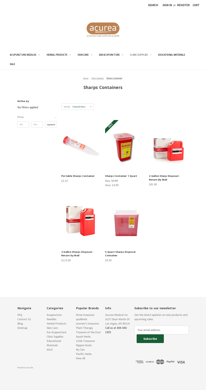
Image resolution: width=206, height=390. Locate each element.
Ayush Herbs (83, 336)
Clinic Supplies (140, 54)
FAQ (19, 315)
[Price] (37, 117)
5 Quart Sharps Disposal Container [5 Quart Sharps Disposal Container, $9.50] (120, 253)
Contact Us (24, 319)
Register (183, 5)
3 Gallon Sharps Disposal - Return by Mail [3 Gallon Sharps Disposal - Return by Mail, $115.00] (77, 253)
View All (80, 358)
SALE (12, 64)
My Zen (80, 349)
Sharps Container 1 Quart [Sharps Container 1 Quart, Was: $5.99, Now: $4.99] (121, 175)
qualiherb (81, 319)
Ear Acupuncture (111, 54)
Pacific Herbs (84, 354)
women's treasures (87, 323)
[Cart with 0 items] (196, 5)
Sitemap (22, 328)
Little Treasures (85, 341)
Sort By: (67, 106)
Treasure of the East (88, 332)
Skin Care (85, 54)
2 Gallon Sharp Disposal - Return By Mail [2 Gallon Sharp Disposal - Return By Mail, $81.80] (164, 177)
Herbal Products (59, 54)
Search (153, 5)
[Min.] (23, 124)
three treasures (85, 315)
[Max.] (37, 124)
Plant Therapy (84, 328)
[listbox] (83, 107)
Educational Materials (171, 54)
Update (51, 124)
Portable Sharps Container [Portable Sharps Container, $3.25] (78, 175)
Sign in (167, 5)
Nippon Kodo (84, 345)
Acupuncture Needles (25, 54)
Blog (20, 323)
